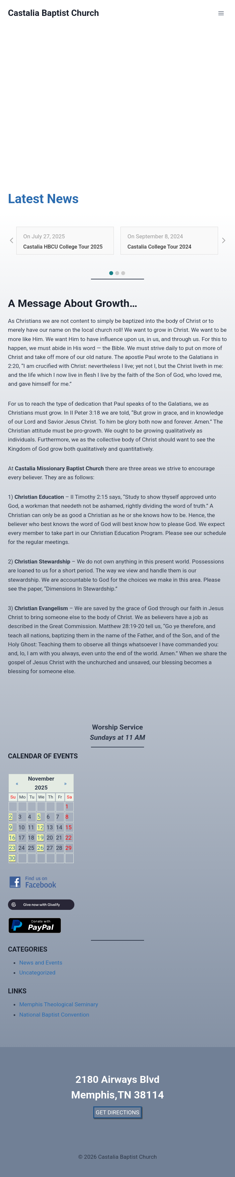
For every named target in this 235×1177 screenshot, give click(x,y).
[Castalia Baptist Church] (53, 13)
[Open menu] (221, 13)
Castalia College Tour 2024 (159, 247)
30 (12, 858)
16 (12, 837)
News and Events (40, 962)
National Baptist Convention (54, 1014)
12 (40, 827)
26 (40, 848)
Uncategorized (37, 972)
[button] (111, 273)
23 (12, 848)
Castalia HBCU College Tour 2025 (63, 247)
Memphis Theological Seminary (58, 1004)
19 (40, 837)
